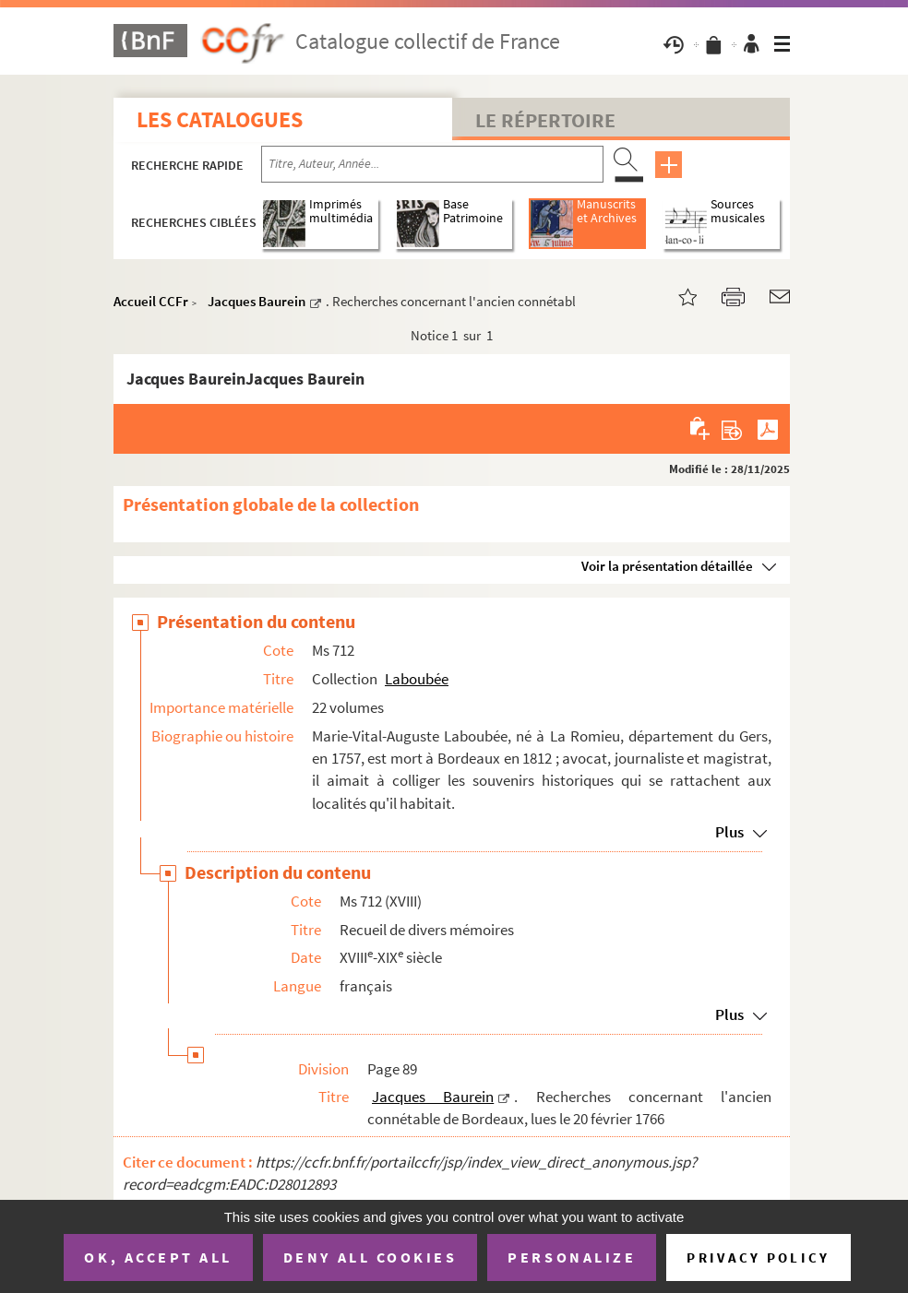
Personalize (572, 1257)
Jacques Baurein (256, 301)
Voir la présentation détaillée (667, 566)
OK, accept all (158, 1257)
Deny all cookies (370, 1257)
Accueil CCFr (151, 301)
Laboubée (416, 679)
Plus (729, 832)
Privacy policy (758, 1257)
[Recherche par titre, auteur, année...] (432, 164)
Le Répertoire (545, 120)
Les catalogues (220, 119)
